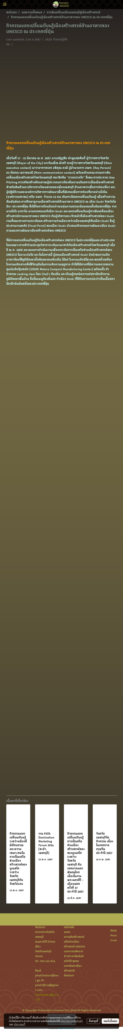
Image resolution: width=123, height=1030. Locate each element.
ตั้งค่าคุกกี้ (93, 1021)
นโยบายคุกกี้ (19, 1024)
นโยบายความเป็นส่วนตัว (72, 1021)
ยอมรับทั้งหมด (110, 1021)
